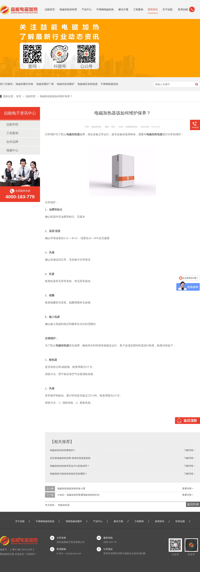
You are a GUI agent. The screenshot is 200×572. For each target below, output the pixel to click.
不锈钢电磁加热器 (45, 521)
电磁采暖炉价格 (24, 84)
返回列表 (193, 504)
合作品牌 (12, 141)
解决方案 (123, 9)
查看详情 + (187, 488)
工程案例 (138, 9)
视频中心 (12, 150)
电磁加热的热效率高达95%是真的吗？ (69, 466)
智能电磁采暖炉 (74, 521)
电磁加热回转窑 (68, 9)
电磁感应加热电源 (88, 84)
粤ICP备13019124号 (22, 549)
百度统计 (31, 554)
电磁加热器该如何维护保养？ (56, 96)
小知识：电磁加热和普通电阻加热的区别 (78, 495)
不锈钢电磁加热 (105, 9)
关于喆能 (167, 9)
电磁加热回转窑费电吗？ (63, 450)
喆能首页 (50, 9)
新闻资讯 (153, 9)
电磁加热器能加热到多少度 (71, 488)
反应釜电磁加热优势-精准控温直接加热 (70, 458)
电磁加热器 (64, 505)
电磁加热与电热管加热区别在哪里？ (68, 474)
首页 (19, 96)
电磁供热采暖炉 (65, 84)
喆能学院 (31, 96)
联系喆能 (183, 9)
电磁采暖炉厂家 (45, 84)
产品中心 (87, 9)
